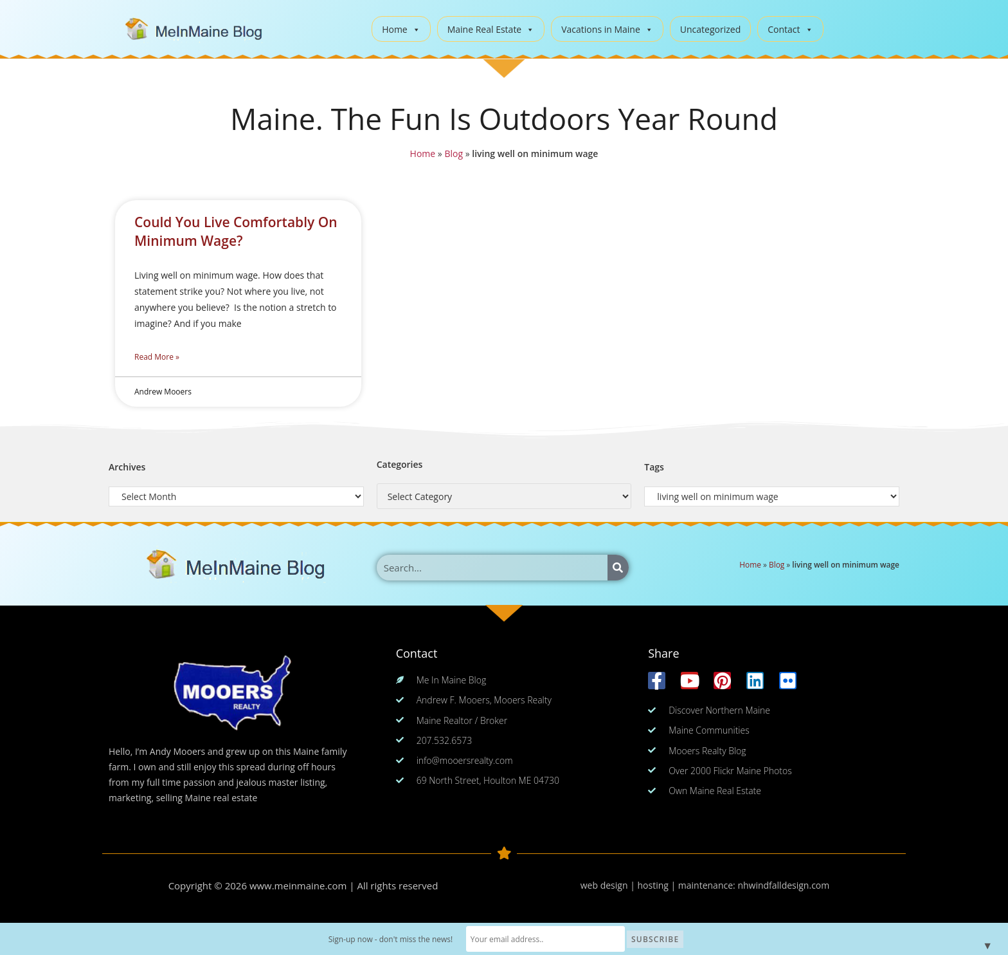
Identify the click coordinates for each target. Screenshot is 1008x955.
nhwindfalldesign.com (783, 885)
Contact (790, 29)
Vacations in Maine (607, 29)
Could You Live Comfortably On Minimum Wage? (236, 231)
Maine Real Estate (491, 29)
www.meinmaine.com (298, 885)
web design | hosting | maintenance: (659, 885)
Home (401, 29)
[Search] (618, 567)
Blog (453, 153)
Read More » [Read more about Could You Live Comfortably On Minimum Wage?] (156, 356)
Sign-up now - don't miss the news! (392, 939)
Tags (654, 467)
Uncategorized (710, 29)
